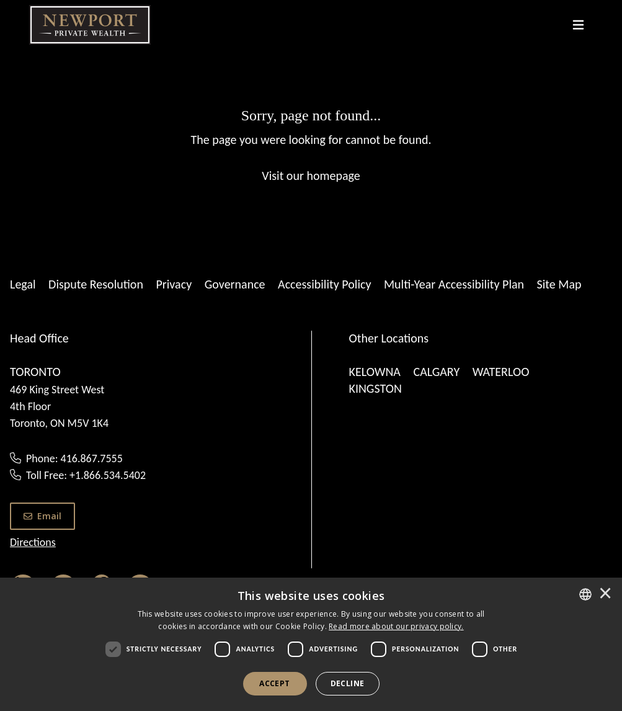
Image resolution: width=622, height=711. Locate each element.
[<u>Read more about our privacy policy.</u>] (396, 626)
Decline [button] (348, 683)
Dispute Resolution (95, 284)
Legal (23, 284)
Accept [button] (274, 683)
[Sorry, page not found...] (311, 144)
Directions (33, 542)
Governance (235, 284)
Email (42, 516)
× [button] (605, 594)
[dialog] (311, 644)
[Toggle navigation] (578, 25)
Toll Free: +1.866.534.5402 (86, 475)
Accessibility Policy (324, 284)
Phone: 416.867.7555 (74, 458)
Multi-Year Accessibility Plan (454, 284)
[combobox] (585, 594)
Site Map (559, 284)
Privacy (174, 284)
